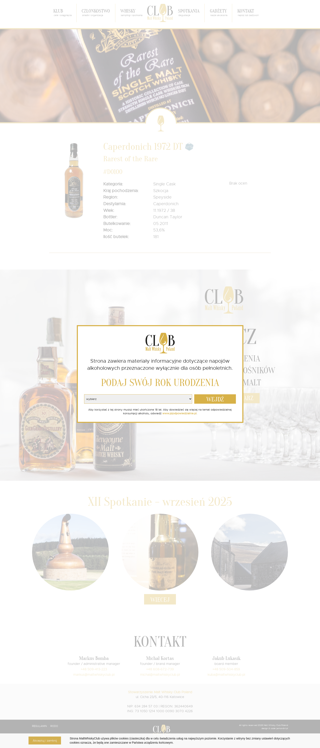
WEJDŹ (215, 399)
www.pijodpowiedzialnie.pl (179, 413)
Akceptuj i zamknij (45, 740)
